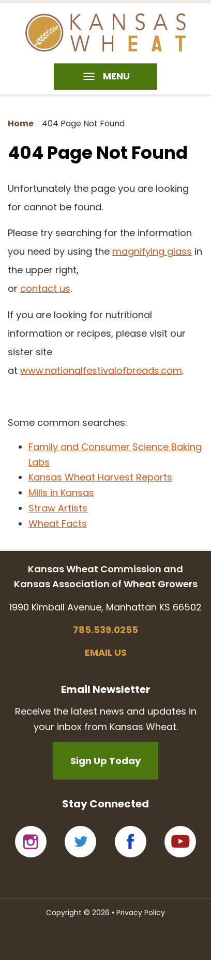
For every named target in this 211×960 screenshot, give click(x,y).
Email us (106, 652)
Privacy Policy (140, 912)
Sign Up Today (105, 760)
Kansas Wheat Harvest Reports (100, 477)
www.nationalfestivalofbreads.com (101, 370)
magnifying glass (152, 251)
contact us (45, 288)
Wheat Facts (57, 523)
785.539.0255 (105, 629)
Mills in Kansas (61, 492)
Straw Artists (57, 508)
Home (21, 123)
